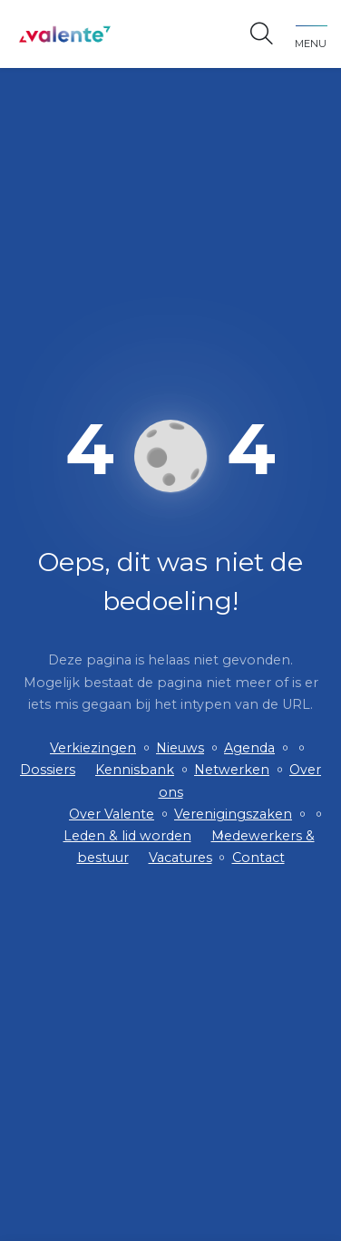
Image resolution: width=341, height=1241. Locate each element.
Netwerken (231, 769)
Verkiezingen (93, 748)
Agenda (249, 748)
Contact (258, 857)
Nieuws (180, 748)
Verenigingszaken (233, 814)
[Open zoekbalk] (261, 34)
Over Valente (111, 814)
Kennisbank (134, 769)
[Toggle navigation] (310, 34)
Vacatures (180, 857)
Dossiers (47, 769)
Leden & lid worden (127, 836)
